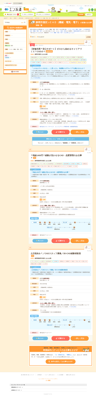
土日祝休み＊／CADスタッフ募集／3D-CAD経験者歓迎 (56, 253)
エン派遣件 (8, 3)
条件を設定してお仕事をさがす (62, 361)
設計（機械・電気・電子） (36, 31)
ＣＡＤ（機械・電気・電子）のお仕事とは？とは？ (62, 32)
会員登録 (81, 14)
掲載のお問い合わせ (88, 5)
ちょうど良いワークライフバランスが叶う (13, 6)
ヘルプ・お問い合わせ (70, 5)
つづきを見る (36, 77)
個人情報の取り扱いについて (27, 374)
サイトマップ (79, 5)
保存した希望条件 (28, 14)
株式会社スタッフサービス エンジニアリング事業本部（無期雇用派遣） (59, 126)
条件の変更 (16, 71)
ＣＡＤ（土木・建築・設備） (75, 29)
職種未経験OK (77, 31)
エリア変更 (32, 9)
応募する (61, 132)
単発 (65, 31)
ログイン (89, 14)
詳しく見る (80, 132)
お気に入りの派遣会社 (44, 14)
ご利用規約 (39, 374)
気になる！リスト (13, 14)
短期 (61, 31)
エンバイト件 (18, 3)
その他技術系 (86, 29)
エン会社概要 (60, 374)
